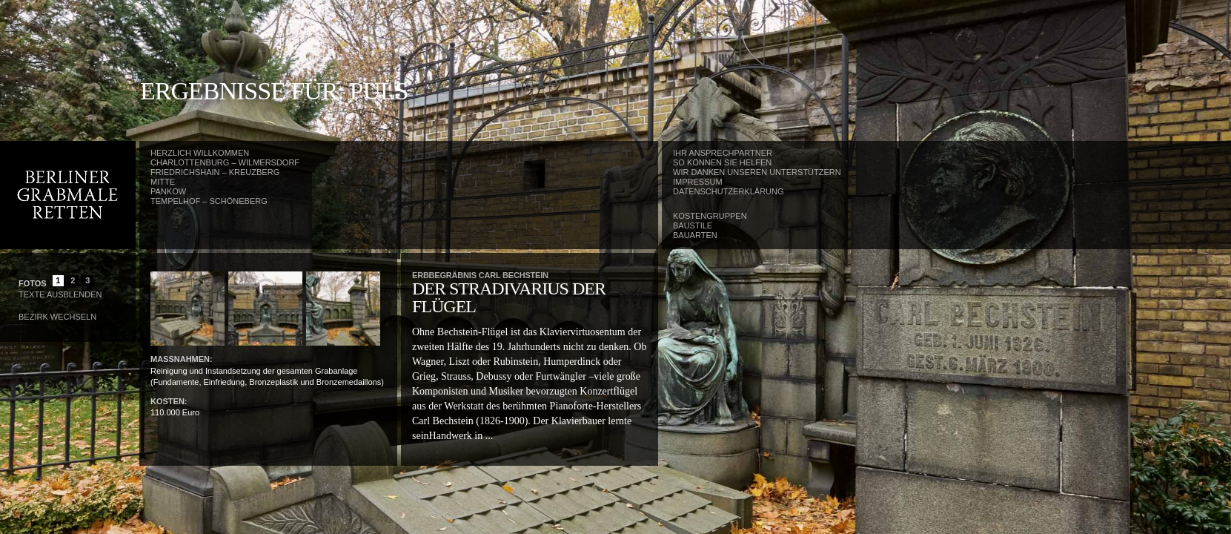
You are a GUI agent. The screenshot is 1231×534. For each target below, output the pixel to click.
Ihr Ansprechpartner (722, 152)
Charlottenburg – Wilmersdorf (224, 162)
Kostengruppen (710, 215)
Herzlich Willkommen (199, 152)
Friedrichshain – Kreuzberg (214, 172)
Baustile (692, 225)
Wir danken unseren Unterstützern (757, 172)
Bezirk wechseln (57, 316)
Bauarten (695, 235)
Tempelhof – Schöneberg (209, 201)
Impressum (698, 181)
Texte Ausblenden (60, 294)
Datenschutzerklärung (728, 191)
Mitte (162, 181)
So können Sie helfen (722, 162)
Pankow (168, 191)
